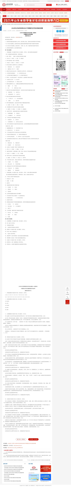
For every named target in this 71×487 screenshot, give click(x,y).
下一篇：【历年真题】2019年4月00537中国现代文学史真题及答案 (38, 460)
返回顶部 (67, 302)
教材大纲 (42, 9)
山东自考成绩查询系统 (61, 44)
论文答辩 (52, 12)
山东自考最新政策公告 (44, 472)
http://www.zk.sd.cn (18, 445)
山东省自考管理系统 (10, 12)
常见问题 (58, 9)
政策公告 (14, 9)
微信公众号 (57, 12)
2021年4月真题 (57, 105)
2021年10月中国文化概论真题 (9, 474)
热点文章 (63, 88)
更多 (25, 463)
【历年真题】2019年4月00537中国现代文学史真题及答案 (14, 467)
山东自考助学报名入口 (61, 47)
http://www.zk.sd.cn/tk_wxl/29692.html (15, 447)
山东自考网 (4, 24)
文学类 (12, 24)
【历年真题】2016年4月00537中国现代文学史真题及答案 (14, 472)
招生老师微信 (66, 52)
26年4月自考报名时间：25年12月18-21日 (61, 34)
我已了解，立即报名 (21, 439)
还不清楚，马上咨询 (33, 439)
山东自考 (9, 443)
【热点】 (5, 12)
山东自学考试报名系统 (61, 40)
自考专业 (25, 9)
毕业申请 (44, 12)
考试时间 (17, 37)
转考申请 (36, 12)
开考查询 (20, 9)
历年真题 (53, 9)
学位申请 (48, 12)
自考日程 (28, 12)
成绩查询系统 (17, 12)
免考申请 (32, 12)
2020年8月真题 (6, 479)
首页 (4, 9)
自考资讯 (9, 9)
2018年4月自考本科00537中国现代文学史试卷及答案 (23, 24)
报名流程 (31, 9)
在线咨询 (65, 12)
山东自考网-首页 (31, 472)
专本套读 (47, 9)
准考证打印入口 (23, 12)
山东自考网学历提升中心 (44, 481)
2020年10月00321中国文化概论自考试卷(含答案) (12, 477)
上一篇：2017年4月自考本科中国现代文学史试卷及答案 (13, 460)
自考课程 (36, 9)
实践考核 (40, 12)
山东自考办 (64, 9)
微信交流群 (61, 12)
